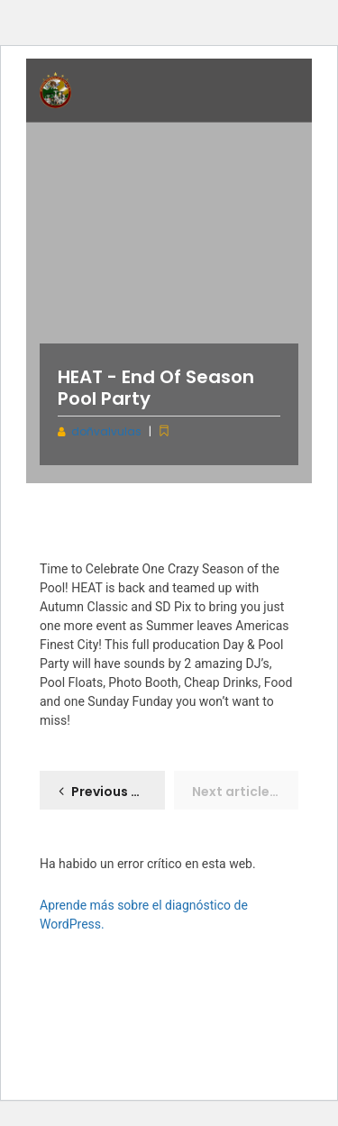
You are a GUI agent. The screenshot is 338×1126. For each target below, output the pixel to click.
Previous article (118, 792)
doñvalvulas (106, 431)
